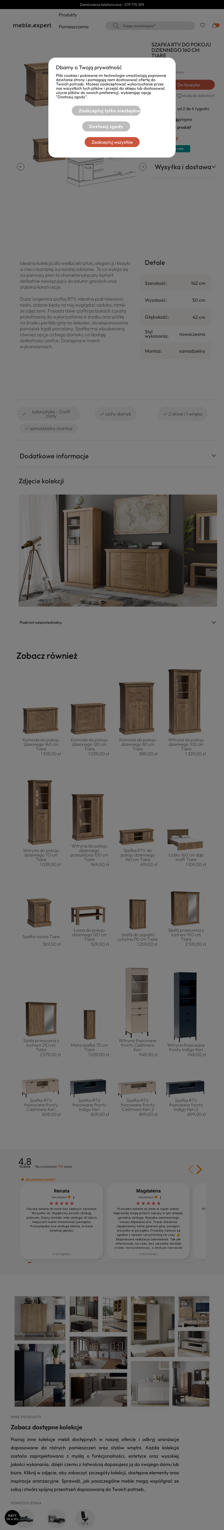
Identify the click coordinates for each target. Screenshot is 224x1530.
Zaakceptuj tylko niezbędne (109, 111)
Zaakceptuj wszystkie (112, 142)
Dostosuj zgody (106, 126)
